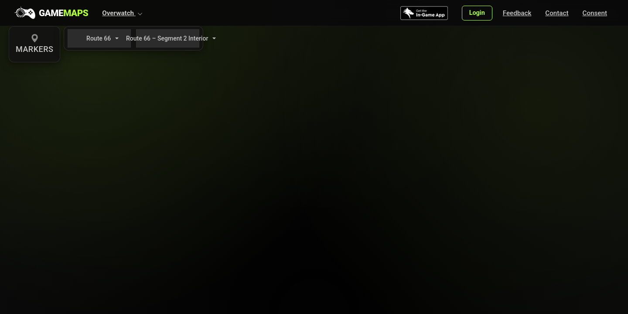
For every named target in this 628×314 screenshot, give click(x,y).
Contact (556, 13)
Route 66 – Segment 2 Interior (167, 38)
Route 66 (98, 38)
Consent (595, 13)
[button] (122, 13)
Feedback (517, 13)
